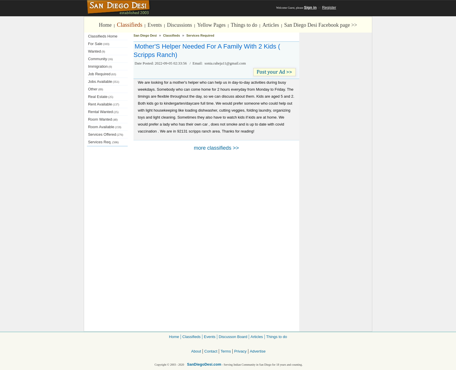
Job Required (102, 74)
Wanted (96, 51)
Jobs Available (103, 81)
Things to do (244, 25)
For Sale (98, 44)
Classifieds (129, 25)
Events (154, 25)
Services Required (200, 35)
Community (100, 59)
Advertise (258, 351)
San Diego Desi (145, 35)
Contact (211, 351)
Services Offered (105, 134)
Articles (270, 25)
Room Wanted (103, 119)
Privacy (240, 351)
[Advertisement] (107, 244)
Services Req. (103, 142)
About (196, 351)
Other (95, 89)
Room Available (104, 127)
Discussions (179, 25)
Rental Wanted (103, 112)
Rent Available (103, 104)
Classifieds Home (102, 36)
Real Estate (100, 96)
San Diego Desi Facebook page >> (320, 25)
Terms (226, 351)
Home (105, 25)
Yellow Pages (211, 25)
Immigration (100, 66)
